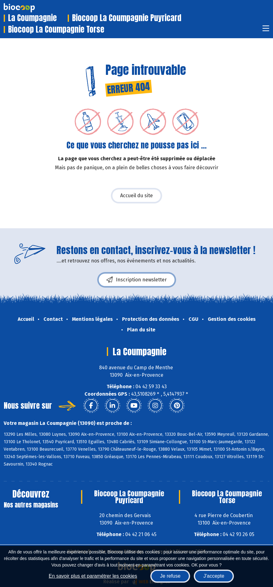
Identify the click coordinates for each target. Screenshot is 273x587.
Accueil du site (136, 195)
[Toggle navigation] (265, 30)
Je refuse (170, 576)
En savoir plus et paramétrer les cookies (93, 576)
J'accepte (213, 576)
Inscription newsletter (137, 280)
